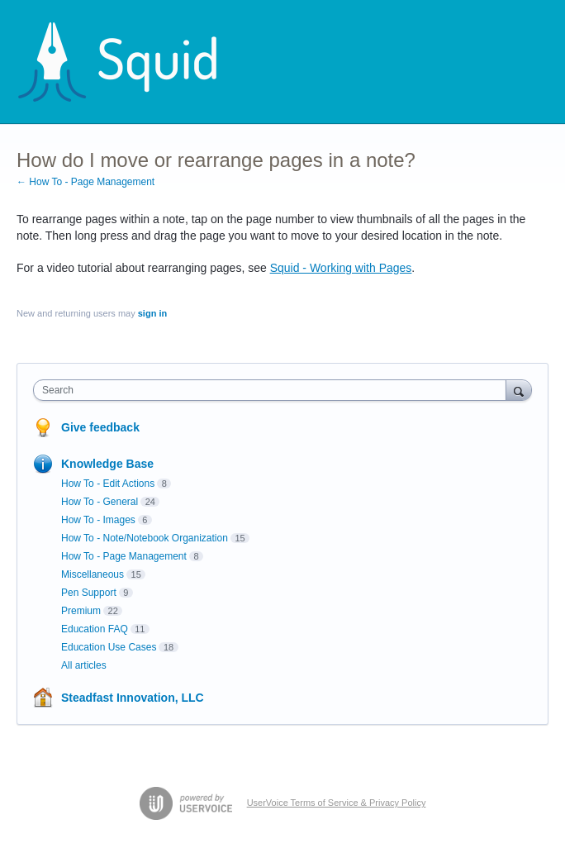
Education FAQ (94, 629)
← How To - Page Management (85, 182)
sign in (152, 313)
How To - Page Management (124, 556)
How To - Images (98, 520)
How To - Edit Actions (107, 483)
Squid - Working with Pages (341, 267)
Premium (81, 611)
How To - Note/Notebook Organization (144, 538)
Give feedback (100, 427)
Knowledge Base (107, 463)
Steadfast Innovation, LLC (132, 697)
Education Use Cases (108, 647)
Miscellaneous (92, 574)
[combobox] (273, 390)
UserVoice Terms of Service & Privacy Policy (336, 803)
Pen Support (88, 592)
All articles (84, 665)
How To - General (99, 502)
